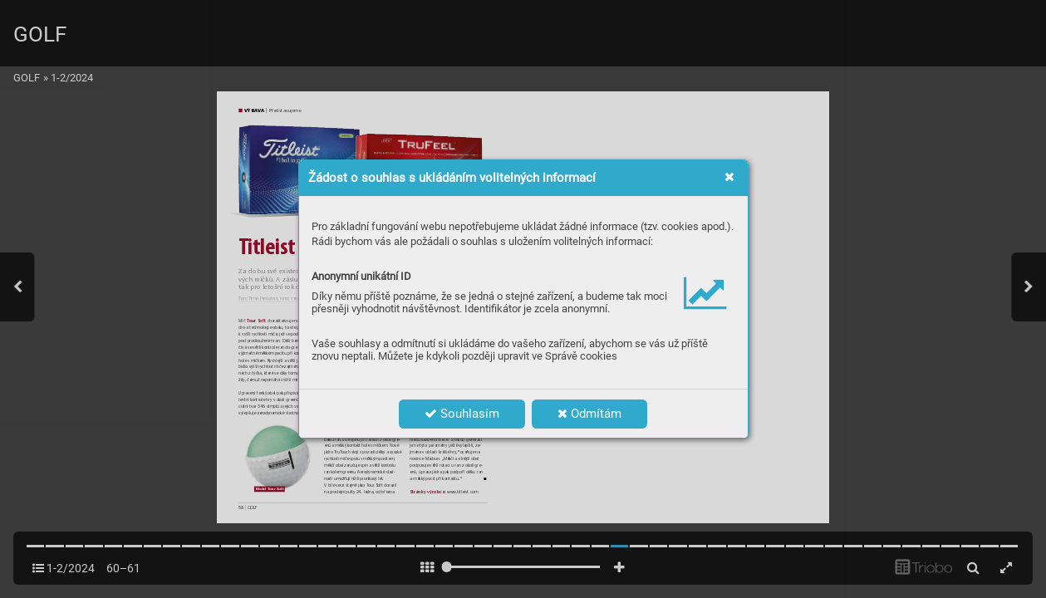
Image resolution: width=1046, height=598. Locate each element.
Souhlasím (462, 413)
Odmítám (589, 413)
